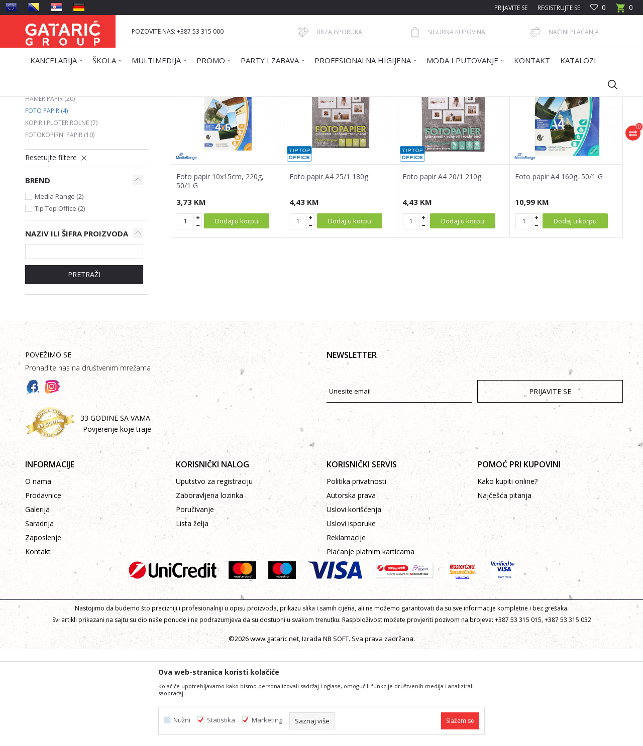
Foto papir (46, 207)
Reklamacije (346, 634)
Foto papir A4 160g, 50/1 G (559, 273)
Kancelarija (160, 103)
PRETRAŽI (84, 371)
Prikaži (480, 139)
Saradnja (39, 620)
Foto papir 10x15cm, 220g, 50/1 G (220, 278)
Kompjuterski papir (60, 183)
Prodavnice (43, 592)
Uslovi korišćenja (354, 606)
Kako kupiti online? (507, 578)
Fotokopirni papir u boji (69, 171)
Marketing (267, 720)
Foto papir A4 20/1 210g (441, 273)
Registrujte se (559, 8)
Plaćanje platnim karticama (370, 648)
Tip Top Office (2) (60, 305)
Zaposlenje (43, 634)
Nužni (181, 720)
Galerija (37, 606)
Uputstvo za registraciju (214, 578)
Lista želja (192, 620)
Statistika (221, 720)
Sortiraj (373, 139)
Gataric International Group (64, 103)
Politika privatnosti (356, 578)
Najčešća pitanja (504, 592)
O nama (38, 578)
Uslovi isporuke (351, 620)
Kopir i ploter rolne (61, 219)
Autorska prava (351, 592)
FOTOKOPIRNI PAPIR (211, 103)
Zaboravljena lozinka (209, 592)
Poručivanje (195, 606)
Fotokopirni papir (59, 231)
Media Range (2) (59, 293)
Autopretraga (326, 139)
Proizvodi (124, 103)
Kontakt (38, 648)
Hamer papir (50, 195)
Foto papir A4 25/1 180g (328, 273)
